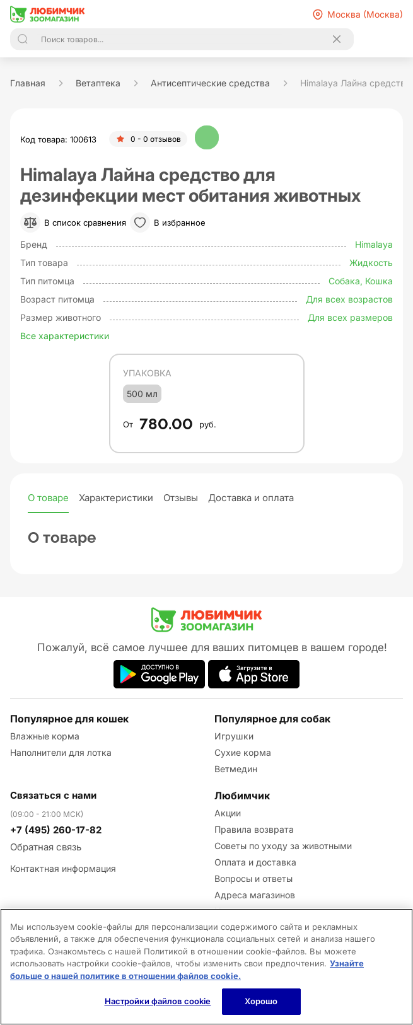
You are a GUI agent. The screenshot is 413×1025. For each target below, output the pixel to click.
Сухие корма (242, 752)
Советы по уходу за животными (283, 845)
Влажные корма (44, 736)
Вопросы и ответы (253, 878)
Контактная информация (63, 868)
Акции (227, 813)
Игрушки (233, 736)
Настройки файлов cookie (158, 1001)
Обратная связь (45, 847)
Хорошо (261, 1001)
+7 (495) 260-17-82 (56, 830)
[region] (206, 966)
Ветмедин (235, 768)
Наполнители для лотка (61, 752)
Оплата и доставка (255, 862)
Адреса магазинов (254, 894)
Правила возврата (254, 829)
